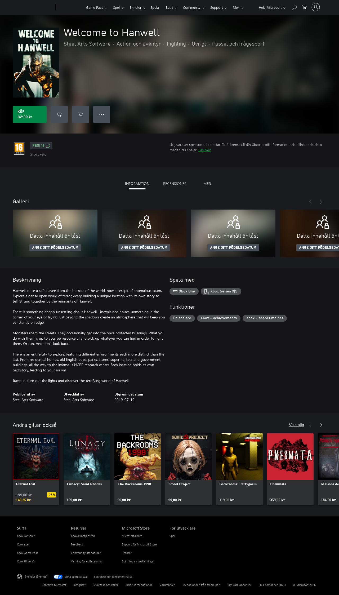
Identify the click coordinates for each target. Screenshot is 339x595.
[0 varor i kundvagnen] (304, 7)
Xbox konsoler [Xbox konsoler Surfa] (26, 536)
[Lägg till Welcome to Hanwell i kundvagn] (80, 114)
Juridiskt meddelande (139, 585)
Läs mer (204, 149)
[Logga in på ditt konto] (315, 7)
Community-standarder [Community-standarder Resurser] (86, 552)
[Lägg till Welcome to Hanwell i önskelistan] (59, 114)
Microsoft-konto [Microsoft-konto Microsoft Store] (132, 536)
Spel (116, 7)
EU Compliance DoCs (272, 585)
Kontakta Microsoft (54, 585)
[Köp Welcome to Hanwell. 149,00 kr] (30, 114)
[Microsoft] (35, 7)
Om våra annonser (239, 585)
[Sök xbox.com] (294, 7)
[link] (36, 469)
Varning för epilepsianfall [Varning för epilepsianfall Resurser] (87, 561)
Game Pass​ (94, 7)
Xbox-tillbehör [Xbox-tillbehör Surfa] (26, 561)
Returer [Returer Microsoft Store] (127, 552)
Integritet (79, 585)
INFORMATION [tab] (137, 183)
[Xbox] (70, 7)
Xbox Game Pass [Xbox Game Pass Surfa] (27, 552)
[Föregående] (310, 201)
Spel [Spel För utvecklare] (172, 536)
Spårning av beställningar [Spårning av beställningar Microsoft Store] (138, 561)
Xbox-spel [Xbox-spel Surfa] (23, 544)
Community (191, 7)
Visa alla (296, 424)
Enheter (135, 7)
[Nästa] (321, 201)
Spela (154, 7)
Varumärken (167, 585)
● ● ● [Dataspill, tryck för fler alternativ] (101, 114)
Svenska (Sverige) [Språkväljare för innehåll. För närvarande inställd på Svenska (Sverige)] (36, 576)
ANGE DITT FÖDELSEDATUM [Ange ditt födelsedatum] (55, 248)
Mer (236, 7)
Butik (169, 7)
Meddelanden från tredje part (201, 585)
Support (216, 7)
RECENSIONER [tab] (174, 183)
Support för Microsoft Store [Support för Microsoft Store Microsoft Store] (139, 544)
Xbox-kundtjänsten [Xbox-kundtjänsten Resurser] (83, 536)
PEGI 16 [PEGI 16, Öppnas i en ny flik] (41, 146)
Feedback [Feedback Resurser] (77, 544)
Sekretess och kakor (105, 585)
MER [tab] (207, 183)
